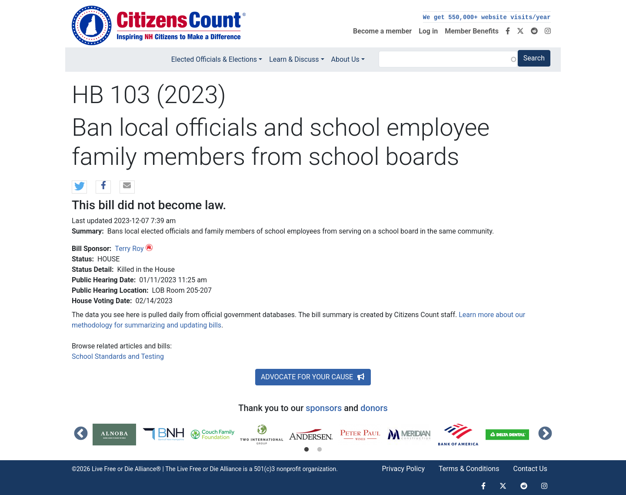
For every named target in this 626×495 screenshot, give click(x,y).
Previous (81, 434)
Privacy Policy (403, 469)
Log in (428, 31)
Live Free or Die (197, 468)
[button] (79, 187)
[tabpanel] (117, 434)
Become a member (382, 31)
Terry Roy (129, 248)
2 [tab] (319, 449)
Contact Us (530, 469)
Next (545, 434)
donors (373, 408)
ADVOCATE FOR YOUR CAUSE (313, 377)
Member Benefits (472, 31)
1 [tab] (306, 449)
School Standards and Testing (118, 356)
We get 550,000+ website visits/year (487, 17)
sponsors (324, 408)
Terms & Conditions (469, 469)
